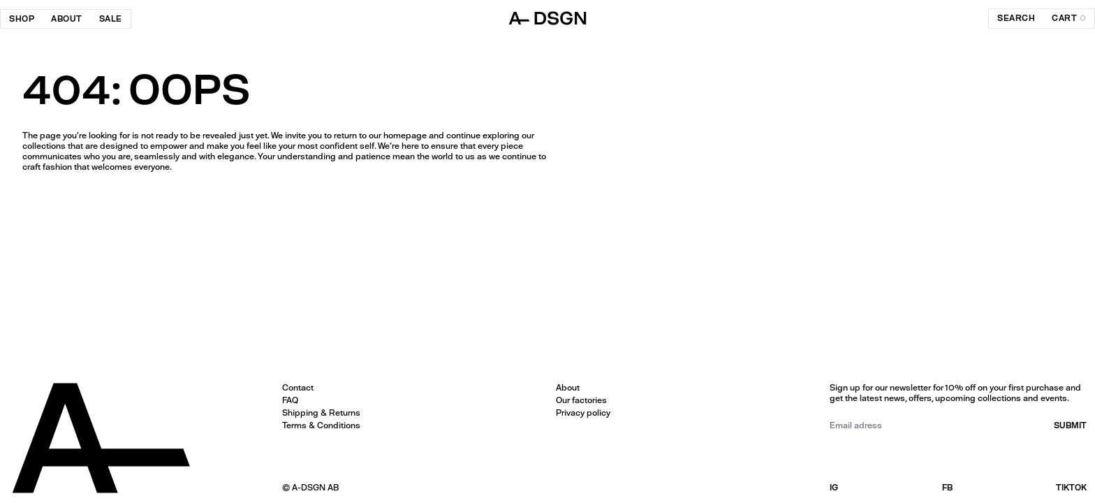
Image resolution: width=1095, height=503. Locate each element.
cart (1069, 18)
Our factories (581, 400)
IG (834, 488)
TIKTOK (1071, 488)
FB (947, 488)
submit (1070, 425)
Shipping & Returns (321, 413)
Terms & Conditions (321, 425)
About (66, 19)
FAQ (290, 400)
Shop (21, 19)
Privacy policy (583, 413)
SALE (110, 19)
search (1016, 18)
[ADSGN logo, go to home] (547, 18)
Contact (298, 388)
